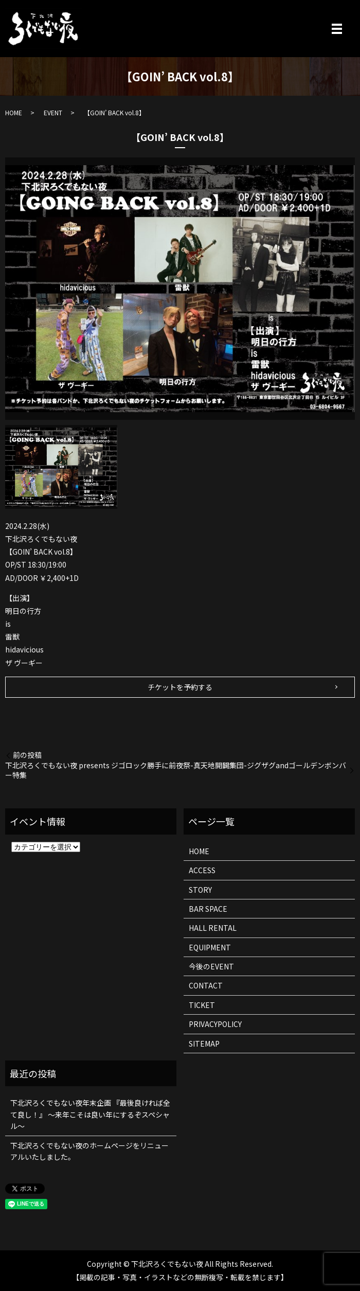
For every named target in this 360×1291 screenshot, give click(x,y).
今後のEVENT (211, 966)
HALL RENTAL (213, 928)
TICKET (202, 1005)
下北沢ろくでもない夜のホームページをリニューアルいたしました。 (89, 1151)
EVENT (53, 112)
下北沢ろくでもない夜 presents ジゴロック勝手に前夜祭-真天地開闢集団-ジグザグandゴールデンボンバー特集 (175, 771)
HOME (13, 112)
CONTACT (206, 985)
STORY (200, 890)
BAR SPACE (208, 909)
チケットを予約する (180, 687)
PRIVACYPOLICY (215, 1024)
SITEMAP (204, 1043)
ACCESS (202, 870)
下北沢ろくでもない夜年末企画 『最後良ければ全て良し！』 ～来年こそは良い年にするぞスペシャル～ (90, 1114)
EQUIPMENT (210, 947)
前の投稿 (27, 755)
